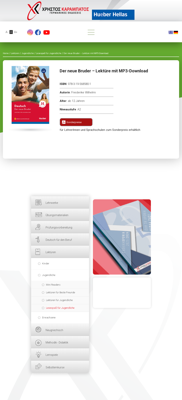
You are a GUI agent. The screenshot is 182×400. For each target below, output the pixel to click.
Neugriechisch (54, 330)
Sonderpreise (74, 122)
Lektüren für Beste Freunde (60, 292)
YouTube (46, 32)
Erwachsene (48, 317)
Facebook (38, 32)
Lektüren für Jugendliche (59, 300)
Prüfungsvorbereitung (59, 227)
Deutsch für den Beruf (59, 239)
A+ (16, 32)
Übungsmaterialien (57, 215)
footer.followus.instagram (30, 32)
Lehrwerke (52, 202)
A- (7, 32)
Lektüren (51, 252)
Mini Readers (53, 284)
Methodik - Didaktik (57, 342)
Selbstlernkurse (55, 367)
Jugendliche (48, 275)
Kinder (45, 263)
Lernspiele (52, 354)
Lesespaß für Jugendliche (60, 307)
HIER (122, 237)
